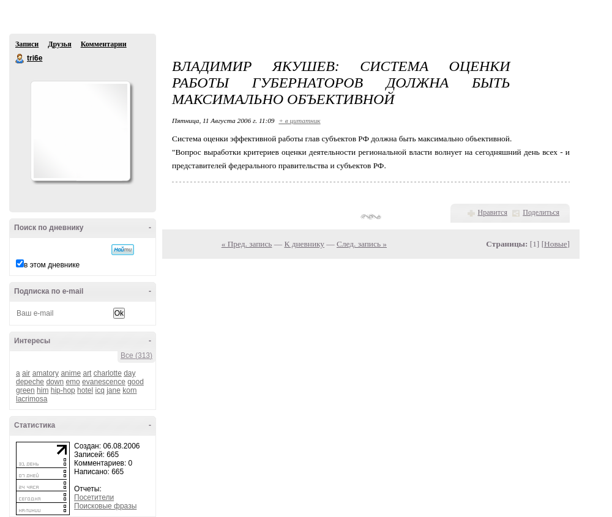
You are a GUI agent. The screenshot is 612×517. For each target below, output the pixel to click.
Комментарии (104, 44)
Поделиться (541, 212)
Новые (555, 243)
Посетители (94, 497)
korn (129, 390)
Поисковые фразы (105, 506)
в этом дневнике (52, 265)
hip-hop (63, 390)
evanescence (103, 382)
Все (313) (136, 355)
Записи (27, 44)
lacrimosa (31, 399)
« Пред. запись (247, 243)
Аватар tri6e (80, 131)
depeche (30, 382)
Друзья (59, 44)
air (26, 373)
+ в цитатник (299, 120)
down (55, 382)
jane (113, 390)
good (135, 382)
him (42, 390)
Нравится (492, 212)
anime (71, 373)
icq (99, 390)
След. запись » (362, 243)
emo (72, 382)
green (25, 390)
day (129, 373)
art (87, 373)
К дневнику (304, 243)
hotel (85, 390)
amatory (45, 373)
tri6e (20, 59)
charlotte (108, 373)
